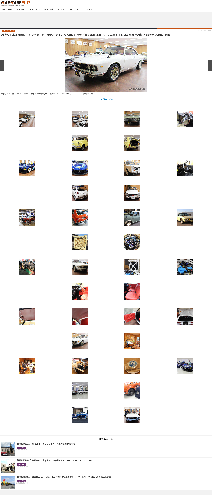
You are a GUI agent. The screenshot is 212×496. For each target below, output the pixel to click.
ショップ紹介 (7, 9)
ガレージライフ (74, 9)
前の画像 (2, 65)
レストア (60, 9)
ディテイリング (34, 9)
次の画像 (209, 65)
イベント (88, 9)
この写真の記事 (106, 99)
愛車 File (20, 9)
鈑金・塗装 (48, 9)
